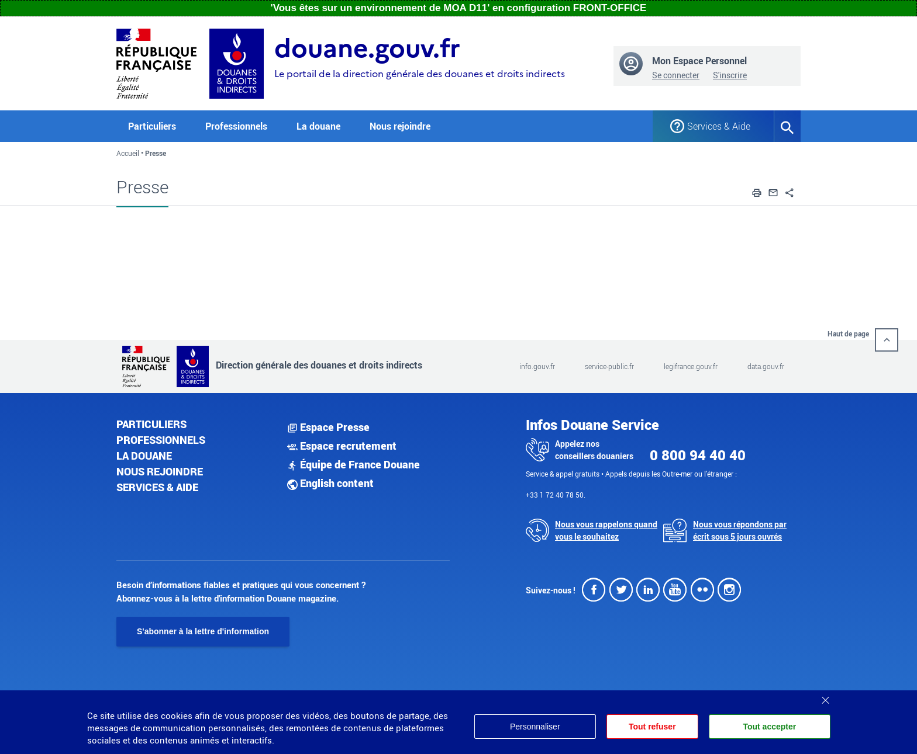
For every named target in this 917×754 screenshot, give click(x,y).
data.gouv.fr (765, 366)
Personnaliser (535, 726)
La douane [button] (318, 126)
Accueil (127, 153)
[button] (756, 191)
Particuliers (151, 424)
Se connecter (675, 75)
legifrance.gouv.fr (691, 366)
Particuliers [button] (152, 126)
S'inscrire (730, 75)
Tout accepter (769, 726)
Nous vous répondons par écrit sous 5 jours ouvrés (740, 530)
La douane (144, 456)
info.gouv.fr (537, 366)
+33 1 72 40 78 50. (555, 494)
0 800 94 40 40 (698, 455)
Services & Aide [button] (718, 126)
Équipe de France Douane (353, 464)
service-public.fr (609, 366)
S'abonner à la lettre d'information (203, 631)
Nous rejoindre (400, 126)
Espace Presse (328, 427)
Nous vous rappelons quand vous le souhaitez (606, 530)
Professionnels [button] (236, 126)
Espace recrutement (342, 446)
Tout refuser (652, 726)
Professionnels (160, 440)
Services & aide (157, 487)
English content (330, 483)
